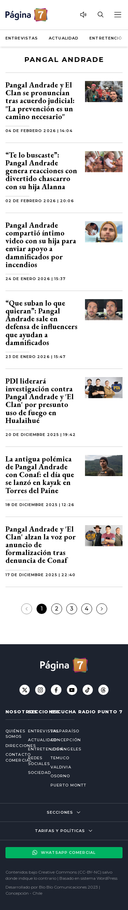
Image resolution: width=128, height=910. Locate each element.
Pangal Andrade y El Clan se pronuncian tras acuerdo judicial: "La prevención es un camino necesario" (40, 100)
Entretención (107, 38)
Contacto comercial (11, 757)
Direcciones (11, 745)
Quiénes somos (11, 734)
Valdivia (61, 767)
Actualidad (64, 38)
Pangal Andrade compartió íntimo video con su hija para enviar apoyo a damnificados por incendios (40, 245)
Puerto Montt (68, 785)
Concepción (66, 739)
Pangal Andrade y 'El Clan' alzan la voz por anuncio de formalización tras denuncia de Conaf (40, 545)
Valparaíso (65, 731)
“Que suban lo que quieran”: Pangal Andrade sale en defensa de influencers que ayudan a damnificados (41, 322)
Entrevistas (21, 38)
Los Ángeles (66, 749)
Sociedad (34, 772)
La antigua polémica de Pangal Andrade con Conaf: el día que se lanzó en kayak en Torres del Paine (39, 474)
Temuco (60, 757)
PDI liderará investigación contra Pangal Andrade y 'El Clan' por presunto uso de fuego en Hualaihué (39, 400)
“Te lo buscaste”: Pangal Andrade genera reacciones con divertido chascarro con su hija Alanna (41, 171)
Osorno (60, 776)
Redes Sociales (34, 760)
